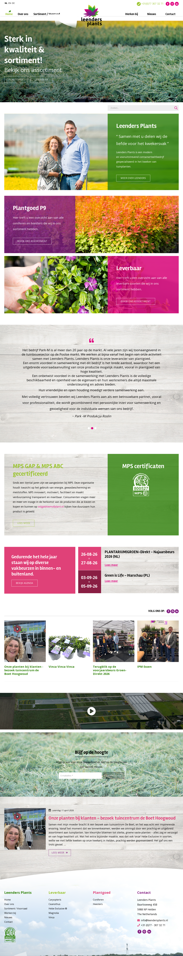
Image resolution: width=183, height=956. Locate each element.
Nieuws (151, 14)
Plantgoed (16, 79)
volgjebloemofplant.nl (51, 514)
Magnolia (54, 923)
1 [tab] (88, 436)
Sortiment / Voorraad (46, 14)
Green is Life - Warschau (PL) (127, 586)
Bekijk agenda (25, 593)
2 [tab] (92, 436)
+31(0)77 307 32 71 (150, 3)
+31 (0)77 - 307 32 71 (151, 935)
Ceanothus (54, 914)
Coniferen (98, 910)
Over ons (23, 14)
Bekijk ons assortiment (33, 246)
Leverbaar (42, 79)
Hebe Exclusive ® (58, 918)
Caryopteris (55, 910)
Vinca (51, 927)
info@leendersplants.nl (152, 930)
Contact (170, 14)
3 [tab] (95, 436)
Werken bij (131, 14)
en (9, 3)
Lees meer (23, 533)
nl (6, 3)
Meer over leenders (134, 180)
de (13, 3)
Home (9, 14)
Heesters (98, 914)
